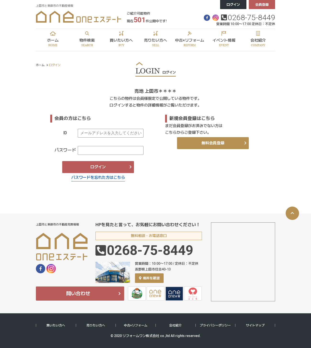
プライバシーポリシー (215, 325)
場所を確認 (149, 278)
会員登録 (262, 4)
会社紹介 (175, 325)
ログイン (233, 4)
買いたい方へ (55, 325)
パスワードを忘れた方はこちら (98, 177)
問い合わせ (78, 293)
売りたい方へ (95, 325)
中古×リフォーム (135, 325)
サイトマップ (255, 325)
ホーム (40, 65)
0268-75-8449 (251, 17)
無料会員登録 (212, 143)
